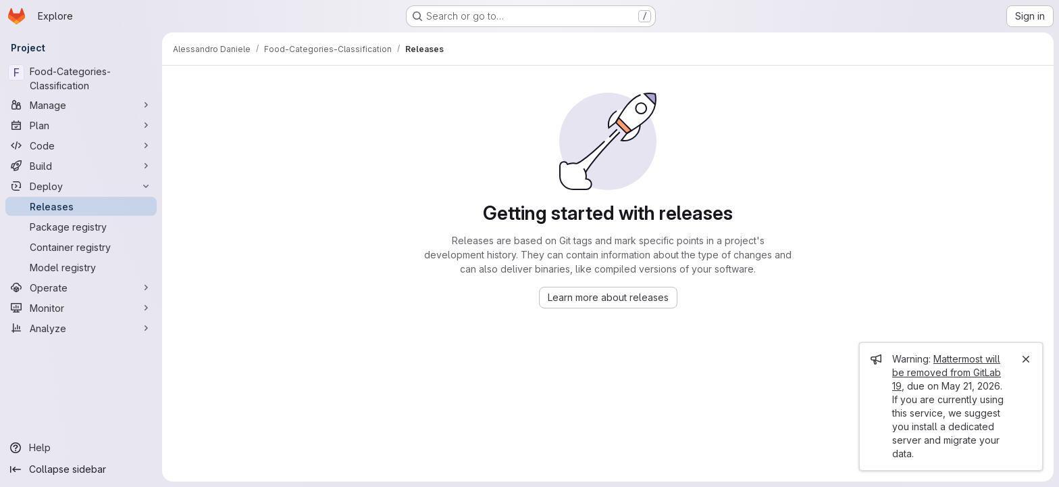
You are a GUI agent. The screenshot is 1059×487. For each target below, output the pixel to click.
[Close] (1026, 359)
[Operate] (81, 287)
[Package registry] (81, 226)
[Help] (81, 447)
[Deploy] (81, 186)
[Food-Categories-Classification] (81, 78)
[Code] (81, 145)
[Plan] (81, 125)
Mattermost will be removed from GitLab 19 (946, 372)
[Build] (81, 165)
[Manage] (81, 104)
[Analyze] (81, 328)
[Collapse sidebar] (81, 469)
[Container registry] (81, 246)
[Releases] (81, 206)
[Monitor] (81, 307)
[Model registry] (81, 267)
